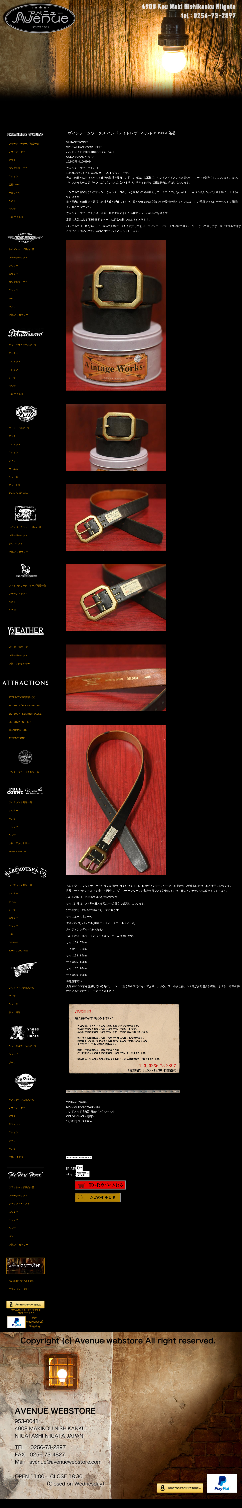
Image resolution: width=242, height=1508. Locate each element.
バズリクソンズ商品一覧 (21, 1108)
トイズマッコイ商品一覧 (21, 257)
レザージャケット (18, 160)
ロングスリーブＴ (18, 176)
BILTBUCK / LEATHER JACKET (26, 722)
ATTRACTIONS (17, 746)
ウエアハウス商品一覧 (20, 893)
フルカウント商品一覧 (20, 810)
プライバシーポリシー (20, 1297)
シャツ (12, 306)
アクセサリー (16, 493)
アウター (13, 168)
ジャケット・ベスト (19, 1212)
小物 (11, 942)
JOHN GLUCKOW (18, 501)
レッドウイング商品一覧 (21, 996)
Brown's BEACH (17, 859)
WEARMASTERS (18, 738)
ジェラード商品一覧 (19, 436)
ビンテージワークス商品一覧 (24, 780)
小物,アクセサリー (18, 225)
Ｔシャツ (13, 184)
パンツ (12, 217)
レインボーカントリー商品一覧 (25, 535)
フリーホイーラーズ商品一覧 (24, 152)
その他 (12, 618)
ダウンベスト (16, 551)
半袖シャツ (14, 201)
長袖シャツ (14, 192)
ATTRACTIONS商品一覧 (22, 705)
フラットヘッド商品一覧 (21, 1195)
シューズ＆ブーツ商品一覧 (23, 1054)
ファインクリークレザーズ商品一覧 (27, 593)
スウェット (14, 282)
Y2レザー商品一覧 (18, 655)
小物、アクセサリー (19, 671)
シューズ (13, 485)
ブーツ (12, 1004)
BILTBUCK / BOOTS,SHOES (24, 713)
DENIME (13, 950)
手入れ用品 (14, 1020)
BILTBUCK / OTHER (20, 730)
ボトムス (13, 477)
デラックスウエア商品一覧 (23, 353)
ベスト (12, 209)
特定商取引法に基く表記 (21, 1289)
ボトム (12, 909)
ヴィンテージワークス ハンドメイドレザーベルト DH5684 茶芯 (122, 141)
